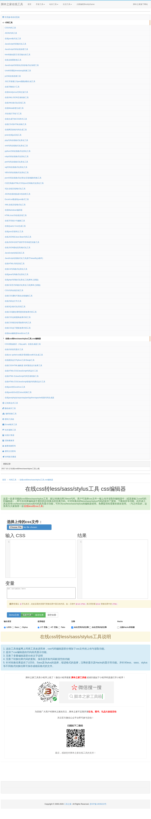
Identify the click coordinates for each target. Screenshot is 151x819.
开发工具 (40, 4)
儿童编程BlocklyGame (88, 4)
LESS (7, 627)
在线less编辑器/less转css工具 (17, 333)
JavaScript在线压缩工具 (14, 253)
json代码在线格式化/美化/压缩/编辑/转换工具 (23, 178)
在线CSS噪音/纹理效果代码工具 (18, 323)
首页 (29, 4)
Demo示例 (14, 615)
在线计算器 (8, 435)
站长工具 (53, 4)
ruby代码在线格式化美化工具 (17, 156)
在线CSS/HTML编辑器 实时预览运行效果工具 (23, 365)
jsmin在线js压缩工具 (13, 135)
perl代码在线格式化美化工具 (16, 162)
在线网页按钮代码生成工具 (16, 130)
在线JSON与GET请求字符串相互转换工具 (22, 242)
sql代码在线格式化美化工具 (16, 167)
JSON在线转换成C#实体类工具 (17, 194)
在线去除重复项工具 (13, 60)
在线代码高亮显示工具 (14, 349)
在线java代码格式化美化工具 (16, 274)
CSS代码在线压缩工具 (14, 290)
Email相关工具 (9, 424)
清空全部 (52, 615)
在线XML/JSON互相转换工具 (17, 97)
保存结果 (39, 615)
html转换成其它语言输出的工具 (17, 55)
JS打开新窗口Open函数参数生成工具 (20, 81)
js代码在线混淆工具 (13, 76)
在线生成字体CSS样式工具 (16, 119)
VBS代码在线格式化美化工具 (17, 172)
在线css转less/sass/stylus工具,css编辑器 (23, 339)
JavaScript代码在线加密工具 (16, 49)
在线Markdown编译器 (13, 210)
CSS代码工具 (10, 28)
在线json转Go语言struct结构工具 (18, 392)
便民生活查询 (9, 451)
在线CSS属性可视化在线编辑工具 (18, 296)
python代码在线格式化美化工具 (18, 151)
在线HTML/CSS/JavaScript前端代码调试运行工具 (25, 382)
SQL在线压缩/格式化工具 (15, 189)
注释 (73, 621)
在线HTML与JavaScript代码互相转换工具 (22, 376)
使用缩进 (41, 621)
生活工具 (67, 4)
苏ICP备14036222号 (98, 804)
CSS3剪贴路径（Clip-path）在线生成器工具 (23, 344)
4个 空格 (53, 627)
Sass (15, 627)
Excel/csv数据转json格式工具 (17, 199)
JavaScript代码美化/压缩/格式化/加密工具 (22, 65)
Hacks (120, 621)
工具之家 (67, 804)
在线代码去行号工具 (13, 301)
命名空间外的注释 (80, 627)
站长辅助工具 (9, 430)
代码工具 (7, 23)
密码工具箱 (8, 419)
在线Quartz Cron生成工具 (15, 226)
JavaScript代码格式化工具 (15, 44)
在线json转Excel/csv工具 (15, 387)
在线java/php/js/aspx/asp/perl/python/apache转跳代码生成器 (29, 398)
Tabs (61, 627)
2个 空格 (42, 627)
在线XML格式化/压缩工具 (15, 103)
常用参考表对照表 (11, 17)
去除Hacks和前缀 (126, 627)
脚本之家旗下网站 (140, 4)
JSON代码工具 (11, 33)
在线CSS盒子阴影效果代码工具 (18, 328)
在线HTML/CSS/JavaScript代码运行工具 (21, 371)
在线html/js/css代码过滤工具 (16, 92)
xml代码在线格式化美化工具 (16, 146)
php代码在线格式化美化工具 (16, 140)
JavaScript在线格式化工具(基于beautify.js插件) (24, 258)
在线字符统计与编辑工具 (15, 221)
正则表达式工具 (10, 403)
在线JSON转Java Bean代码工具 (18, 237)
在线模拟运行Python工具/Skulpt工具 (19, 360)
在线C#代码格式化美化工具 (16, 269)
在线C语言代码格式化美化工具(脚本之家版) (22, 285)
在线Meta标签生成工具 (14, 108)
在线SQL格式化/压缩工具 (15, 307)
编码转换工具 (9, 414)
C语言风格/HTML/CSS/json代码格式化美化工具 (24, 183)
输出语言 (7, 621)
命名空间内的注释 (98, 627)
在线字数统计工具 (12, 87)
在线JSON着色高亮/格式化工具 (17, 248)
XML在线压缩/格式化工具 (15, 205)
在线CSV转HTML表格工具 (15, 124)
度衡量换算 (8, 440)
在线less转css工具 (33, 506)
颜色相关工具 (9, 408)
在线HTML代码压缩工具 (15, 264)
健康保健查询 (9, 446)
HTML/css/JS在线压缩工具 (16, 215)
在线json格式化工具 (13, 39)
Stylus (23, 627)
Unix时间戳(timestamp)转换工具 (18, 71)
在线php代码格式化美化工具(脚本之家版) (21, 280)
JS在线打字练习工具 (13, 114)
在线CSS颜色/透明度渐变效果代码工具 (21, 312)
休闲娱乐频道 (9, 457)
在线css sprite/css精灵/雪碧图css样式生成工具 (24, 355)
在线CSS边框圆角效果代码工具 (18, 317)
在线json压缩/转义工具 (14, 231)
